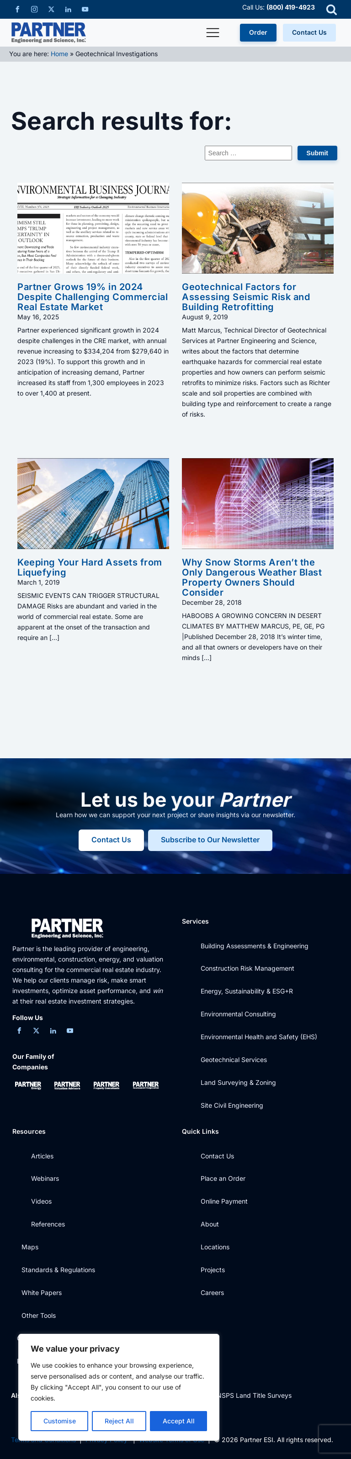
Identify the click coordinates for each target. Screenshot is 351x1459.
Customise (59, 1421)
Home (59, 54)
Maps (29, 1247)
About (210, 1224)
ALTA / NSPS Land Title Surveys (243, 1395)
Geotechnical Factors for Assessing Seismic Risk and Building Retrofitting (246, 297)
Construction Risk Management (247, 968)
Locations (215, 1247)
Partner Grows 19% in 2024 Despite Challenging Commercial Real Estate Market (92, 297)
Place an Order (223, 1178)
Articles (42, 1156)
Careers (212, 1292)
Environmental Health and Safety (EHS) (259, 1037)
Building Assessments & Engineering (254, 946)
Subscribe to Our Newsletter (210, 840)
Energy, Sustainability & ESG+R (247, 991)
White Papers (41, 1292)
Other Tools (38, 1315)
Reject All (119, 1421)
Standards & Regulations (58, 1270)
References (48, 1224)
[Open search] (331, 9)
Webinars (45, 1178)
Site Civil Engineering (232, 1105)
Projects (213, 1270)
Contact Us (309, 32)
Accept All (179, 1421)
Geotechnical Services (234, 1059)
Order (258, 32)
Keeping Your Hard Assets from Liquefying (89, 567)
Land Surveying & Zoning (238, 1082)
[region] (118, 1387)
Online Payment (224, 1201)
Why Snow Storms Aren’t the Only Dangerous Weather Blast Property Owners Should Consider (252, 577)
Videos (41, 1201)
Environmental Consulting (238, 1014)
